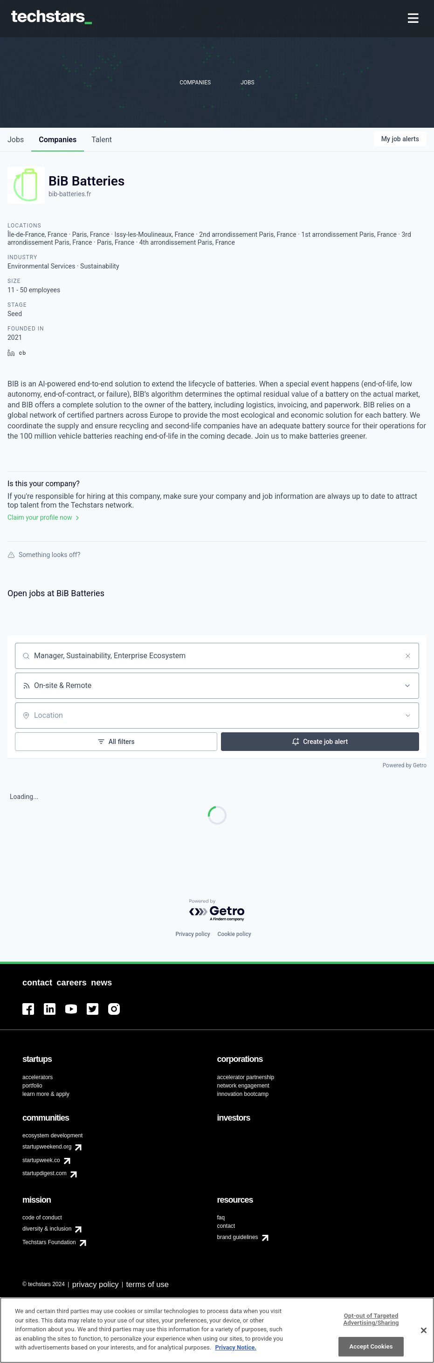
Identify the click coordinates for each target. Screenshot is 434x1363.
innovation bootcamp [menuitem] (243, 1094)
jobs (15, 139)
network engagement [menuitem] (243, 1085)
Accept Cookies (371, 1350)
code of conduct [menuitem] (42, 1217)
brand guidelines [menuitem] (237, 1237)
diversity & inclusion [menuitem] (46, 1228)
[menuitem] (414, 19)
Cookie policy (234, 934)
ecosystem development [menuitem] (52, 1135)
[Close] (423, 1334)
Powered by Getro (405, 765)
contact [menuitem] (226, 1226)
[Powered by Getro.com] (217, 910)
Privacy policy (192, 934)
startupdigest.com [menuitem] (44, 1173)
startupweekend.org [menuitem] (46, 1146)
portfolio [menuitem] (32, 1085)
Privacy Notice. (235, 1352)
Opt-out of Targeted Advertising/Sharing (371, 1323)
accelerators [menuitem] (37, 1077)
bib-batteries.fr (69, 194)
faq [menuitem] (221, 1217)
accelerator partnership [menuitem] (246, 1077)
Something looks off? (43, 554)
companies (57, 139)
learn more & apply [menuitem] (45, 1094)
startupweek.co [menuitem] (41, 1160)
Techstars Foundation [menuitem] (49, 1242)
